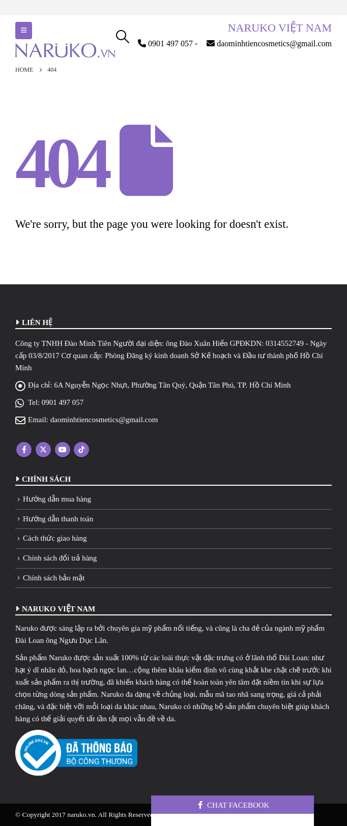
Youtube (62, 449)
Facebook (24, 449)
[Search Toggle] (123, 36)
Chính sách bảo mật (53, 578)
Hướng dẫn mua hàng (57, 499)
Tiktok (81, 449)
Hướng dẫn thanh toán (58, 519)
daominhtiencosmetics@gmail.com (104, 420)
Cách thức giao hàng (54, 538)
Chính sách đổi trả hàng (60, 558)
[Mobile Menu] (23, 30)
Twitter (43, 449)
